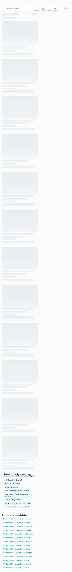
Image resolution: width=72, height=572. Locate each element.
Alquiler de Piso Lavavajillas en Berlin (16, 560)
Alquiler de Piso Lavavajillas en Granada (17, 541)
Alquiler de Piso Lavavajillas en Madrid (17, 530)
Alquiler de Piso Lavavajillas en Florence (17, 556)
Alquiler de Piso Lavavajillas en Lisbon (17, 519)
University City (25, 507)
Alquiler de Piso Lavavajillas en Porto (16, 522)
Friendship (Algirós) (11, 507)
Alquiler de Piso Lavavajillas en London (17, 564)
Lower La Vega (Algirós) (12, 483)
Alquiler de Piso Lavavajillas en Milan (16, 545)
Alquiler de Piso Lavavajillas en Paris (16, 568)
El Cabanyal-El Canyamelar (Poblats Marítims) (16, 495)
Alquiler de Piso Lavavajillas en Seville (16, 538)
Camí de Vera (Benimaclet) (13, 500)
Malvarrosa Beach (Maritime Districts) (17, 491)
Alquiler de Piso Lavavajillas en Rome (16, 549)
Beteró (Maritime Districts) (13, 480)
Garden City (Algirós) (11, 487)
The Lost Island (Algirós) (12, 503)
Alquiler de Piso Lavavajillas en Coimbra (17, 526)
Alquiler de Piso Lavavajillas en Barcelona (18, 534)
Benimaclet (27, 503)
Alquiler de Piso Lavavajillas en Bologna (17, 553)
